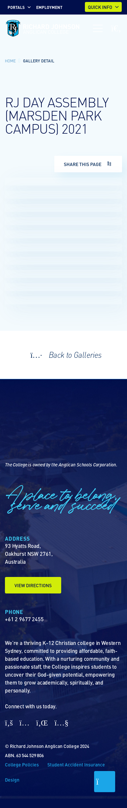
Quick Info (100, 7)
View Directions (33, 585)
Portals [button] (16, 7)
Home (10, 60)
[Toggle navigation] (97, 28)
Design (12, 779)
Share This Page (88, 164)
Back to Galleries (63, 354)
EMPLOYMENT (49, 7)
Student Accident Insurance (76, 764)
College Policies (22, 764)
